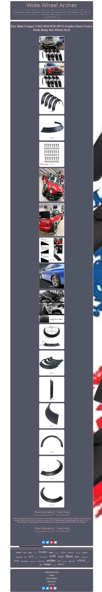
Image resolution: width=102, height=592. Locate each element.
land (59, 561)
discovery (72, 561)
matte (65, 561)
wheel (81, 560)
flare (77, 556)
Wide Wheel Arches (51, 572)
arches (51, 560)
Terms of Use (51, 581)
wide (52, 556)
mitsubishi (84, 557)
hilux (30, 553)
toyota (84, 552)
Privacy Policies (51, 578)
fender (43, 552)
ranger (48, 564)
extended (24, 561)
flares (69, 556)
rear (36, 557)
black (61, 564)
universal (19, 557)
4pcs (51, 552)
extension (33, 561)
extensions (43, 557)
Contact (51, 575)
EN (50, 584)
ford (31, 556)
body (61, 556)
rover (18, 552)
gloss (25, 557)
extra (63, 552)
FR (53, 584)
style (88, 561)
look (24, 553)
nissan (55, 565)
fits (41, 565)
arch (16, 560)
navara (78, 553)
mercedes (41, 561)
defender (71, 553)
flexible (57, 553)
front (35, 553)
